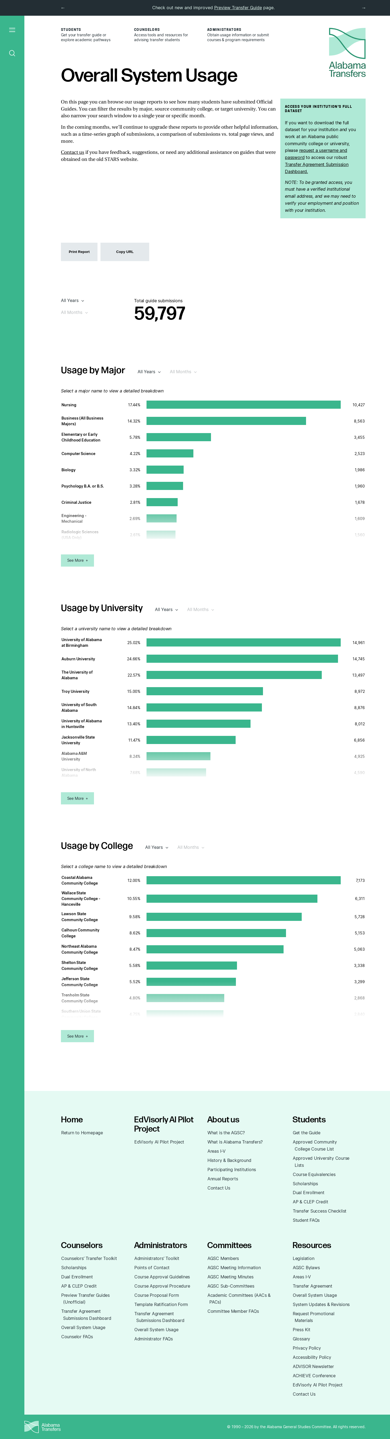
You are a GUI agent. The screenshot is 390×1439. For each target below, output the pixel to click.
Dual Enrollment (308, 1192)
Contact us (72, 152)
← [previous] (62, 8)
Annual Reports (222, 1178)
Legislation (303, 1258)
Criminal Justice (76, 502)
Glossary (301, 1338)
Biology (68, 469)
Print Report (79, 252)
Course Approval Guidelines (162, 1276)
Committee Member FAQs (233, 1311)
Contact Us (218, 1188)
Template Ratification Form (161, 1304)
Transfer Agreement (312, 1286)
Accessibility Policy (312, 1357)
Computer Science (78, 453)
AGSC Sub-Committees (230, 1286)
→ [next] (363, 8)
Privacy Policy (307, 1348)
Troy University (75, 691)
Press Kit (301, 1329)
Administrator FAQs (153, 1338)
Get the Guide (306, 1132)
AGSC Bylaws (306, 1267)
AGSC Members (223, 1258)
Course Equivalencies (314, 1174)
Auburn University (78, 659)
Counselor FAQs (77, 1336)
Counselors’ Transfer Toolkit (89, 1258)
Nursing (68, 404)
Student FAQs (306, 1220)
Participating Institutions (231, 1169)
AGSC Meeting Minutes (230, 1276)
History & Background (229, 1160)
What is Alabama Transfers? (235, 1142)
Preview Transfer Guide (238, 7)
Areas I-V (216, 1151)
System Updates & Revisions (321, 1304)
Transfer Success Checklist (319, 1211)
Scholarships (305, 1183)
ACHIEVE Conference (314, 1375)
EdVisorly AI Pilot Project (159, 1142)
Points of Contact (152, 1267)
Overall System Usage (83, 1327)
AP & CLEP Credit (310, 1201)
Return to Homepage (82, 1132)
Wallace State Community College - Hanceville (80, 899)
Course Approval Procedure (162, 1286)
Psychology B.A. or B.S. (82, 486)
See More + (77, 560)
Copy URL (125, 252)
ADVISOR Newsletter (313, 1366)
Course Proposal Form (156, 1295)
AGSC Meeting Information (234, 1267)
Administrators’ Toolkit (156, 1258)
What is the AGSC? (226, 1132)
